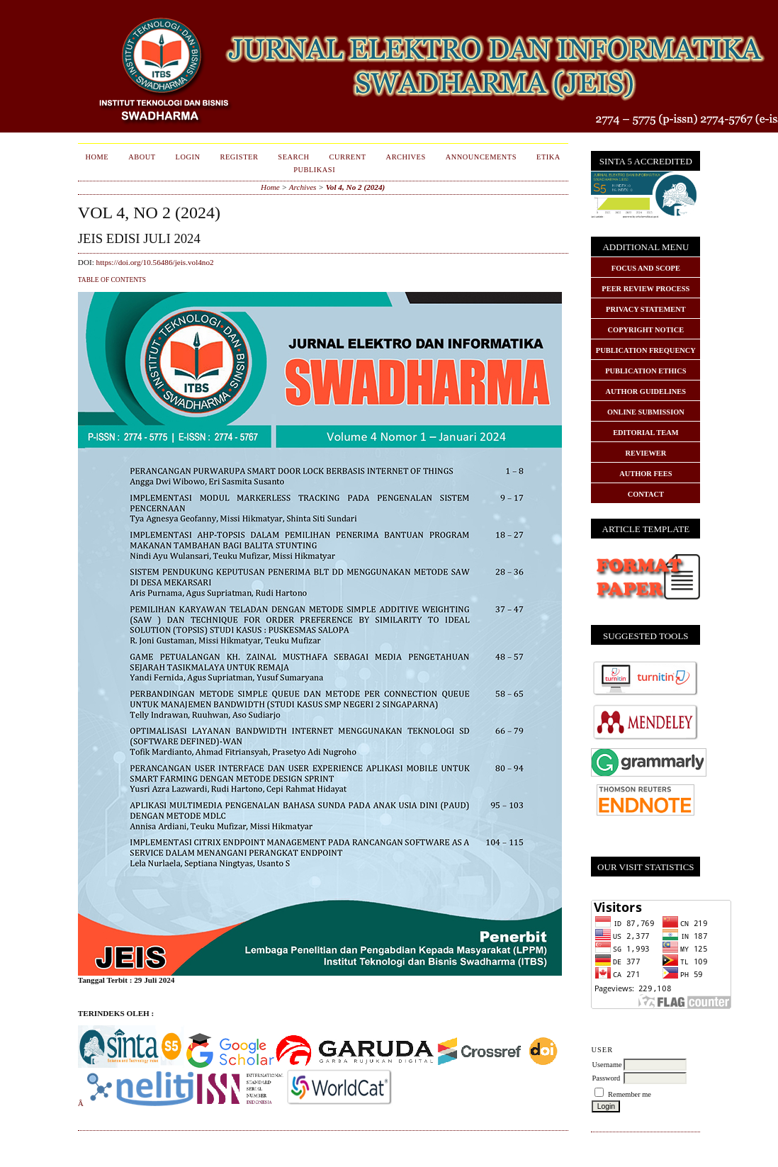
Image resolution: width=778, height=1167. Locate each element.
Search (293, 157)
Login (188, 157)
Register (239, 157)
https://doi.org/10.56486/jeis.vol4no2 (155, 262)
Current (347, 157)
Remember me (629, 1094)
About (141, 157)
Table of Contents (112, 279)
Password (606, 1078)
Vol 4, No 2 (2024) (355, 187)
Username (606, 1065)
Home (97, 157)
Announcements (481, 157)
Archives (406, 157)
